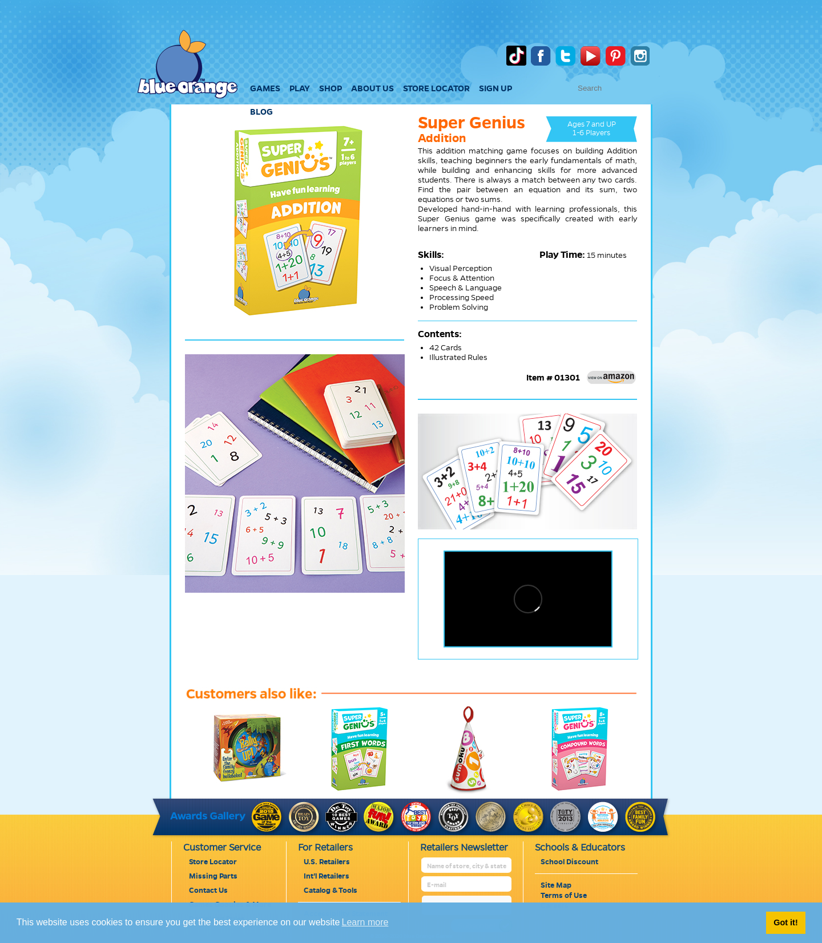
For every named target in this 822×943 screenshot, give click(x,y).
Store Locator (213, 862)
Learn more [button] (365, 922)
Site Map (556, 885)
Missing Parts (213, 876)
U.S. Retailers (327, 862)
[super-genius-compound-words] (569, 791)
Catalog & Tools (330, 890)
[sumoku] (459, 791)
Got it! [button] (785, 922)
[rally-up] (239, 791)
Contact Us (208, 890)
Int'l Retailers (326, 876)
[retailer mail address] (467, 885)
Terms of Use (564, 895)
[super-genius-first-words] (349, 791)
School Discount (569, 862)
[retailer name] (467, 866)
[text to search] (635, 88)
